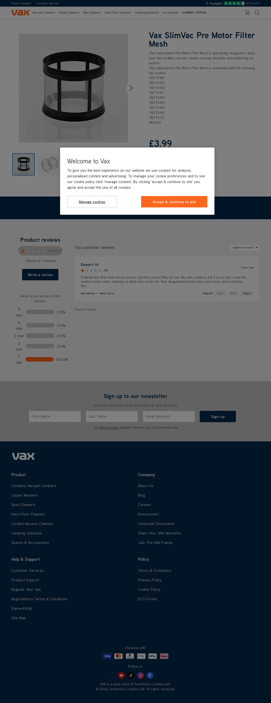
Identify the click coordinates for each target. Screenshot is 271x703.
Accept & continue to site (174, 201)
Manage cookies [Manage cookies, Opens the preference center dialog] (92, 201)
